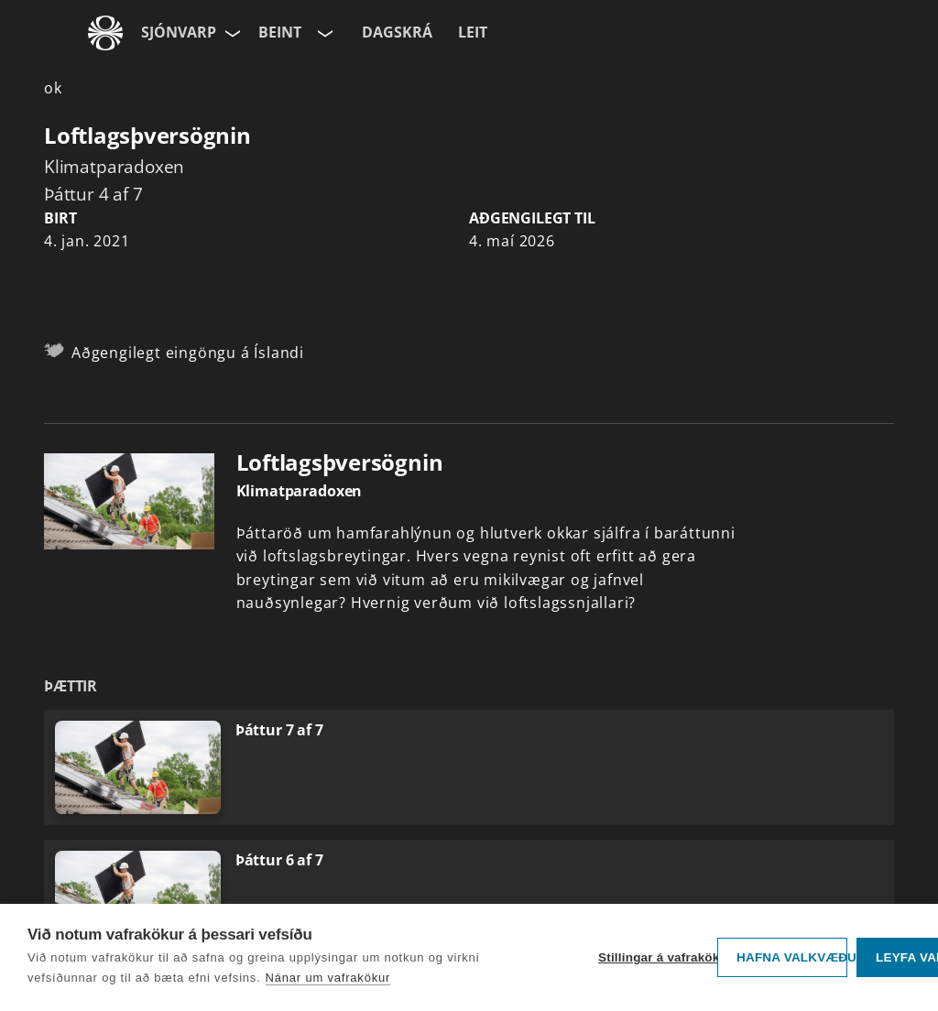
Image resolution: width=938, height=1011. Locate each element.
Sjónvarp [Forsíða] (178, 32)
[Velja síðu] (231, 33)
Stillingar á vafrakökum (653, 957)
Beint (279, 32)
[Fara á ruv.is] (105, 33)
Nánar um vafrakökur (328, 977)
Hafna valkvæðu (791, 957)
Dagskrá (397, 32)
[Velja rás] (323, 33)
